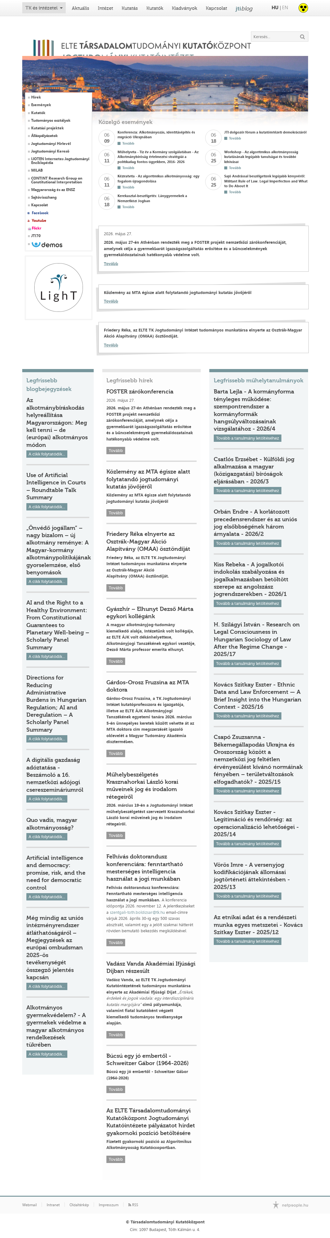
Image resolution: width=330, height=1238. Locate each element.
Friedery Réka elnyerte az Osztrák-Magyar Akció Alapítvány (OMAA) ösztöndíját (148, 541)
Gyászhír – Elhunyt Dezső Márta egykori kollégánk (149, 612)
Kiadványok (184, 8)
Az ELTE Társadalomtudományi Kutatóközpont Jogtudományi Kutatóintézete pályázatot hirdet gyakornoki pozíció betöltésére (150, 1121)
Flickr (36, 228)
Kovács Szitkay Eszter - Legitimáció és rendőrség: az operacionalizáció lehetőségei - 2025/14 (256, 823)
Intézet (105, 8)
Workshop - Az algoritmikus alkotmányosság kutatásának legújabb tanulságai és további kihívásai (261, 156)
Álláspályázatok (44, 136)
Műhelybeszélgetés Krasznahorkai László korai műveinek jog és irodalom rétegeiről (142, 785)
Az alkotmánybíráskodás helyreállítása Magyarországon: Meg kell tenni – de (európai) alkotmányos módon (57, 422)
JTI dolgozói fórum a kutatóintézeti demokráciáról (265, 132)
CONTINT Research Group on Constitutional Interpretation (56, 180)
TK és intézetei (41, 8)
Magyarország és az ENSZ (53, 190)
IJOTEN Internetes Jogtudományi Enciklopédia (60, 161)
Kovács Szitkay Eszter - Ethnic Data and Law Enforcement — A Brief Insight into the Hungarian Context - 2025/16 (257, 695)
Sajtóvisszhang (44, 197)
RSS (133, 1204)
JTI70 (36, 236)
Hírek (36, 97)
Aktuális (80, 8)
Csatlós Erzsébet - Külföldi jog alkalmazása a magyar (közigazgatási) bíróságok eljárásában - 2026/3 (254, 470)
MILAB (37, 170)
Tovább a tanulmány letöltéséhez (247, 438)
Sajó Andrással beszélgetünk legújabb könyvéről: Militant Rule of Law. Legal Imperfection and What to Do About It (265, 181)
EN (285, 7)
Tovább (111, 263)
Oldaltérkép (79, 1204)
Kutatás (130, 8)
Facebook (40, 213)
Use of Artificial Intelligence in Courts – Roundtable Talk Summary (56, 486)
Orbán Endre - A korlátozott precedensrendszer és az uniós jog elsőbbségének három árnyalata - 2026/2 (255, 522)
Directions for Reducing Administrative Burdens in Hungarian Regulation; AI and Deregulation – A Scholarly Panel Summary (56, 703)
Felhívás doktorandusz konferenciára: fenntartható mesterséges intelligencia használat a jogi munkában (144, 867)
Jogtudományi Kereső (50, 151)
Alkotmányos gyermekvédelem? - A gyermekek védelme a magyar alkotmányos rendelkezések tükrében (56, 1026)
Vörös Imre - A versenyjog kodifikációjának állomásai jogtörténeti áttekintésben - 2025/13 (252, 876)
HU (275, 7)
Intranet (53, 1204)
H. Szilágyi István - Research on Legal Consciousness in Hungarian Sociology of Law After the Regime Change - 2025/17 (257, 639)
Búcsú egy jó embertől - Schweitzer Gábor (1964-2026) (147, 1059)
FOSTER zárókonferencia (139, 391)
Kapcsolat (216, 8)
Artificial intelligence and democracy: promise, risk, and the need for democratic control (55, 872)
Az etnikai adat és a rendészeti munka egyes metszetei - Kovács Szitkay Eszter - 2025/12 (258, 925)
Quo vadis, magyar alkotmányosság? (51, 824)
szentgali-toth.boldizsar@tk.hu (137, 912)
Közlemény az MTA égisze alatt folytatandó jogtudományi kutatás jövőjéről (148, 479)
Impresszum (108, 1204)
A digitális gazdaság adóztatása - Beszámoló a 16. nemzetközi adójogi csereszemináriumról (54, 774)
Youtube (39, 220)
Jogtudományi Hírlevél (51, 144)
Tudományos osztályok (51, 120)
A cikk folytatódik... (47, 454)
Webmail (29, 1204)
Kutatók (154, 8)
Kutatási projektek (47, 128)
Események (41, 105)
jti (244, 8)
